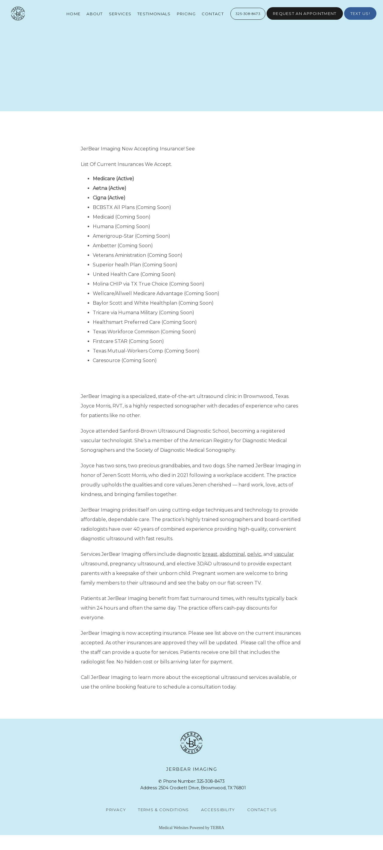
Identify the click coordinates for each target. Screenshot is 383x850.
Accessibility (218, 824)
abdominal (232, 569)
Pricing (177, 21)
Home (64, 21)
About (86, 21)
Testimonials (145, 21)
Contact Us (262, 824)
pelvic (254, 569)
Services (111, 21)
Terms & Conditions (163, 824)
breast (210, 569)
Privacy (116, 824)
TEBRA (217, 842)
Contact (204, 21)
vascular (284, 569)
